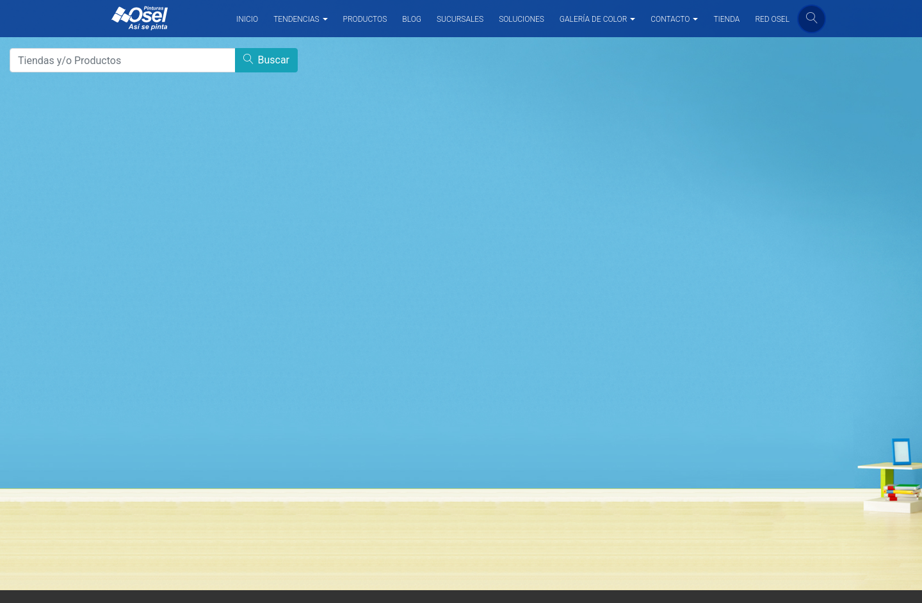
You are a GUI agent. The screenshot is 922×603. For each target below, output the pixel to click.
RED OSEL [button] (772, 19)
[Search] (123, 60)
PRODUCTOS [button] (365, 19)
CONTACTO (670, 19)
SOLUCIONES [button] (521, 19)
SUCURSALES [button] (460, 19)
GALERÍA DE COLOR (593, 19)
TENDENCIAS (296, 19)
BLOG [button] (411, 19)
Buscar (266, 60)
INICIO (247, 19)
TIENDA (726, 19)
